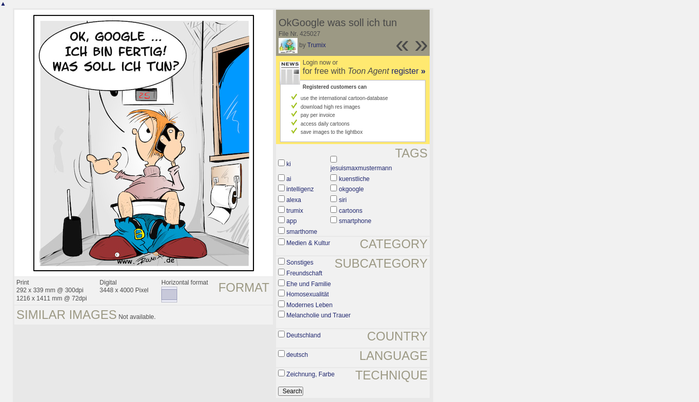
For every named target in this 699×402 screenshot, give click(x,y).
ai (288, 179)
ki (288, 164)
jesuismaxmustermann (361, 168)
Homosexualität (307, 294)
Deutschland (303, 335)
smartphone (355, 221)
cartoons (351, 210)
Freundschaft (304, 273)
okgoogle (351, 189)
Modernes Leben (309, 305)
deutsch (297, 354)
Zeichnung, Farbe (310, 374)
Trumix (316, 45)
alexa (293, 200)
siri (343, 200)
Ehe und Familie (308, 284)
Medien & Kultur (308, 243)
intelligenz (299, 189)
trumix (294, 210)
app (291, 221)
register (408, 71)
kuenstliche (354, 179)
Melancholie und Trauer (318, 315)
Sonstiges (299, 262)
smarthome (301, 231)
